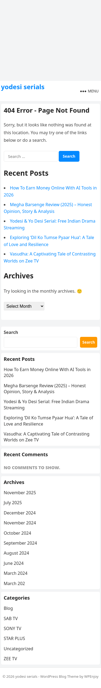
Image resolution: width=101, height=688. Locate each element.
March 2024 (15, 573)
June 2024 (14, 563)
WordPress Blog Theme (59, 676)
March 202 (14, 583)
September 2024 (20, 543)
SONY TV (12, 628)
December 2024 (20, 513)
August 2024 (16, 553)
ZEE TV (10, 659)
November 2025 (20, 493)
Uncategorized (18, 649)
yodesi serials (23, 87)
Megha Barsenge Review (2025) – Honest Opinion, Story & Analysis (45, 389)
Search (11, 332)
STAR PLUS (14, 638)
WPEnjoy (91, 676)
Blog (8, 608)
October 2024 (17, 533)
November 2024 (20, 523)
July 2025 (13, 503)
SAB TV (11, 618)
